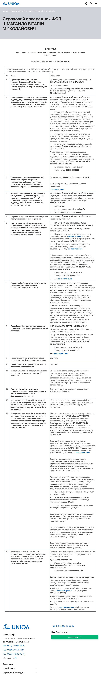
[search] (91, 3)
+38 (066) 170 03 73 (12, 650)
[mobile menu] (96, 3)
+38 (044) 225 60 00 (61, 626)
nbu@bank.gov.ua (64, 590)
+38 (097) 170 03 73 (12, 645)
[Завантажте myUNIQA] (51, 3)
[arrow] (36, 664)
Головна (5, 11)
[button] (23, 646)
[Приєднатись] (75, 637)
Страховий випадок (13, 672)
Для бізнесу (9, 668)
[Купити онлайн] (73, 3)
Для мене (8, 664)
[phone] (86, 3)
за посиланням (57, 189)
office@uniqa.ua (8, 658)
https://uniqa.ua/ (75, 236)
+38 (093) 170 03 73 (12, 654)
